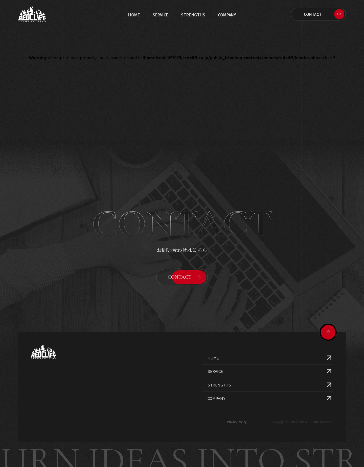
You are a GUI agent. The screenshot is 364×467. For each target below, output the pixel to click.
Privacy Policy (236, 410)
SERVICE (160, 14)
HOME (213, 346)
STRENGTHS (193, 15)
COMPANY (216, 386)
